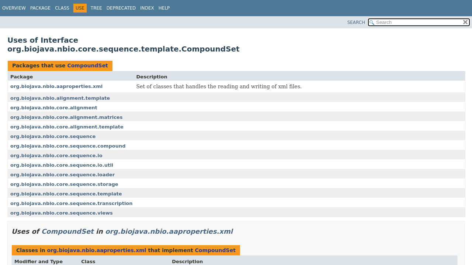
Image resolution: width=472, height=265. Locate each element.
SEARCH (356, 22)
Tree (96, 8)
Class (62, 8)
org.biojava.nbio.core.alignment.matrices (66, 117)
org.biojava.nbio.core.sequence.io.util (61, 165)
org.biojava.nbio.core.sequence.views (61, 213)
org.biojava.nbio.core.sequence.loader (62, 174)
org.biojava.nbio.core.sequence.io (56, 155)
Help (164, 8)
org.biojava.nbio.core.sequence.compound (68, 146)
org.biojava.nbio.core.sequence (53, 136)
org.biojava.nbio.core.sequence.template (66, 194)
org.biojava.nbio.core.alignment (53, 107)
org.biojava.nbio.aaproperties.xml (56, 86)
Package (40, 8)
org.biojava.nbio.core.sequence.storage (64, 184)
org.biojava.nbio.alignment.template (60, 98)
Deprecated (121, 8)
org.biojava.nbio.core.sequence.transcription (71, 203)
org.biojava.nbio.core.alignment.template (67, 127)
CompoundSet (87, 65)
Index (147, 8)
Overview (14, 8)
